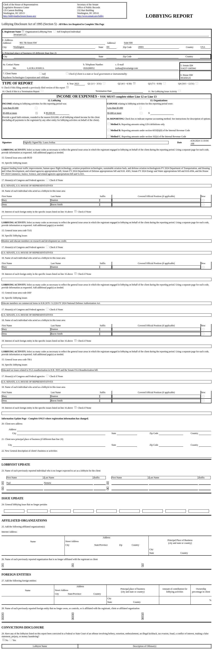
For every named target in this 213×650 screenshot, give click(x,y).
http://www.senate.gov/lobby (90, 16)
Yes (13, 640)
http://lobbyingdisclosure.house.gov (19, 16)
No (5, 640)
